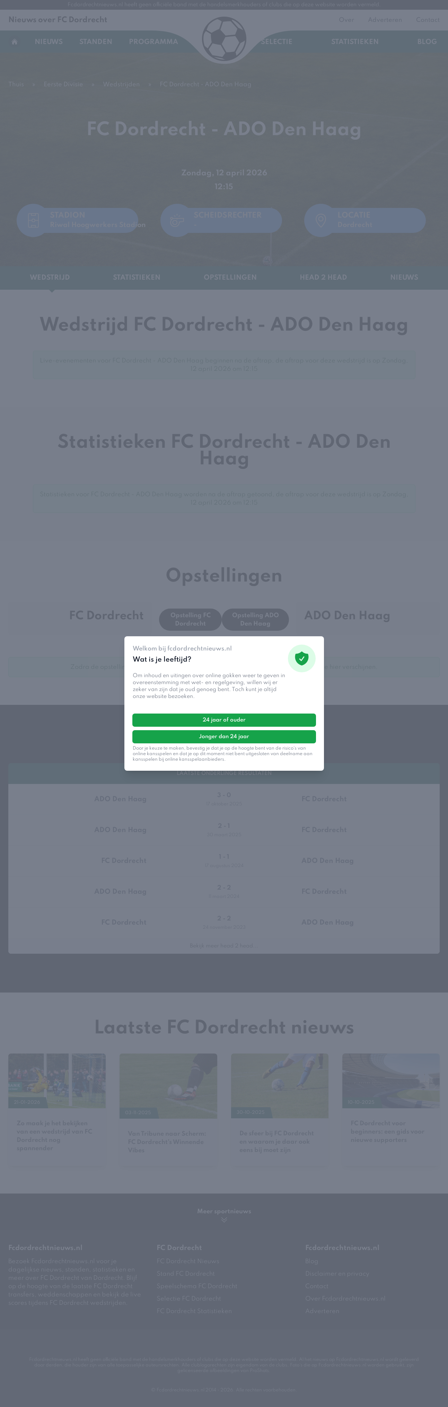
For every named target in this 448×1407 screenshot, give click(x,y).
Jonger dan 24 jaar (224, 737)
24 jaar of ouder (224, 720)
